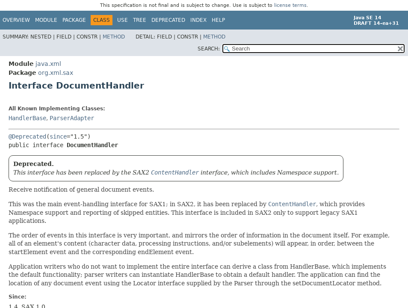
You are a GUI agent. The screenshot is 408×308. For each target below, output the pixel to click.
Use (122, 20)
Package (74, 20)
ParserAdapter (72, 118)
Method (114, 37)
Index (198, 20)
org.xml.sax (55, 72)
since (58, 136)
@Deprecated (27, 136)
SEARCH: (209, 49)
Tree (139, 20)
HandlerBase (27, 118)
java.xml (48, 63)
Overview (16, 20)
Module (46, 20)
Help (218, 20)
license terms (290, 5)
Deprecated (168, 20)
